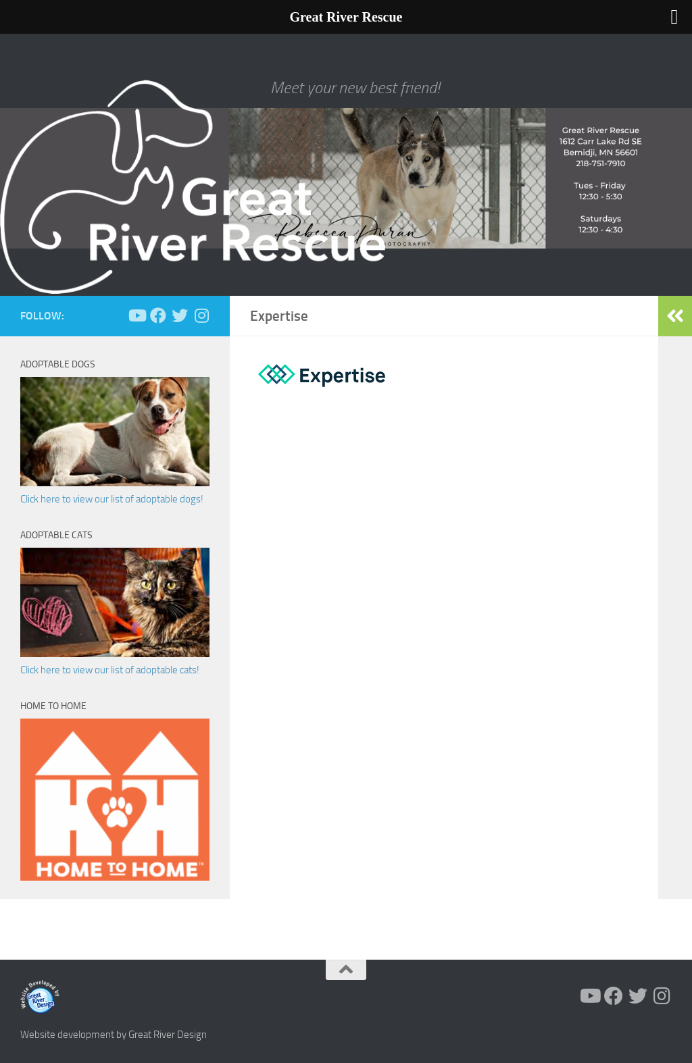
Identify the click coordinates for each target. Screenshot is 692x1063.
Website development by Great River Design (113, 1035)
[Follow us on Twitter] (180, 315)
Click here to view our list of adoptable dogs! (111, 499)
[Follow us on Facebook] (158, 315)
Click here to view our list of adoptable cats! (109, 670)
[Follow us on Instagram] (201, 315)
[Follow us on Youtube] (136, 315)
